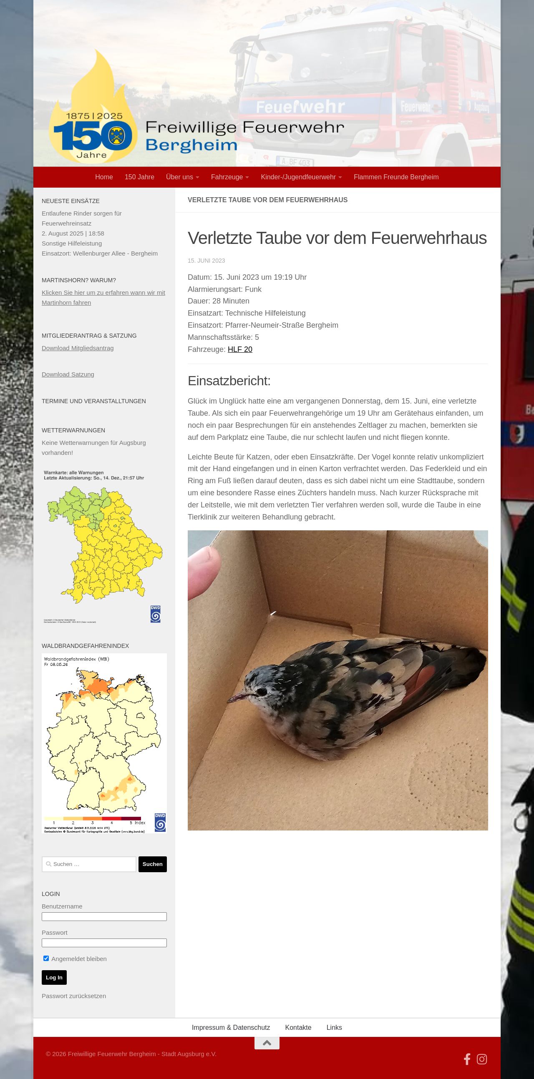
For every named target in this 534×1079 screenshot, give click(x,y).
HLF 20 (240, 349)
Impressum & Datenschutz (231, 1027)
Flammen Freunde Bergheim (396, 177)
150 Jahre (139, 177)
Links (334, 1027)
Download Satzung (68, 374)
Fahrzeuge (227, 177)
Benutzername (62, 906)
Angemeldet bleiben (75, 958)
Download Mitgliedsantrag (78, 347)
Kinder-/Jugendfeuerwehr (298, 177)
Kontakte (298, 1027)
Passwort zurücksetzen (74, 995)
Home (104, 177)
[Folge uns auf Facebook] (467, 1059)
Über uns (179, 177)
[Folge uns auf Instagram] (482, 1059)
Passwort (55, 932)
